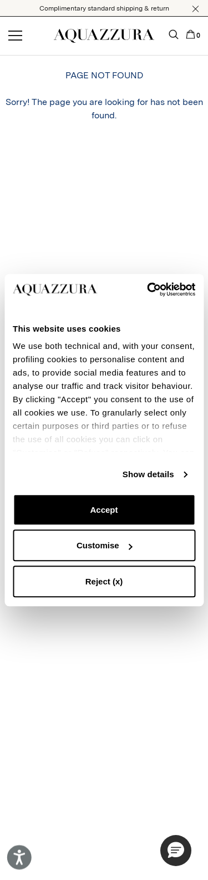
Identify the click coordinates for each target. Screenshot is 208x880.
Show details (148, 474)
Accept (104, 509)
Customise (105, 545)
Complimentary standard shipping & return (104, 8)
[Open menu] (15, 36)
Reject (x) (104, 581)
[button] (195, 9)
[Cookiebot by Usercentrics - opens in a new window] (148, 289)
